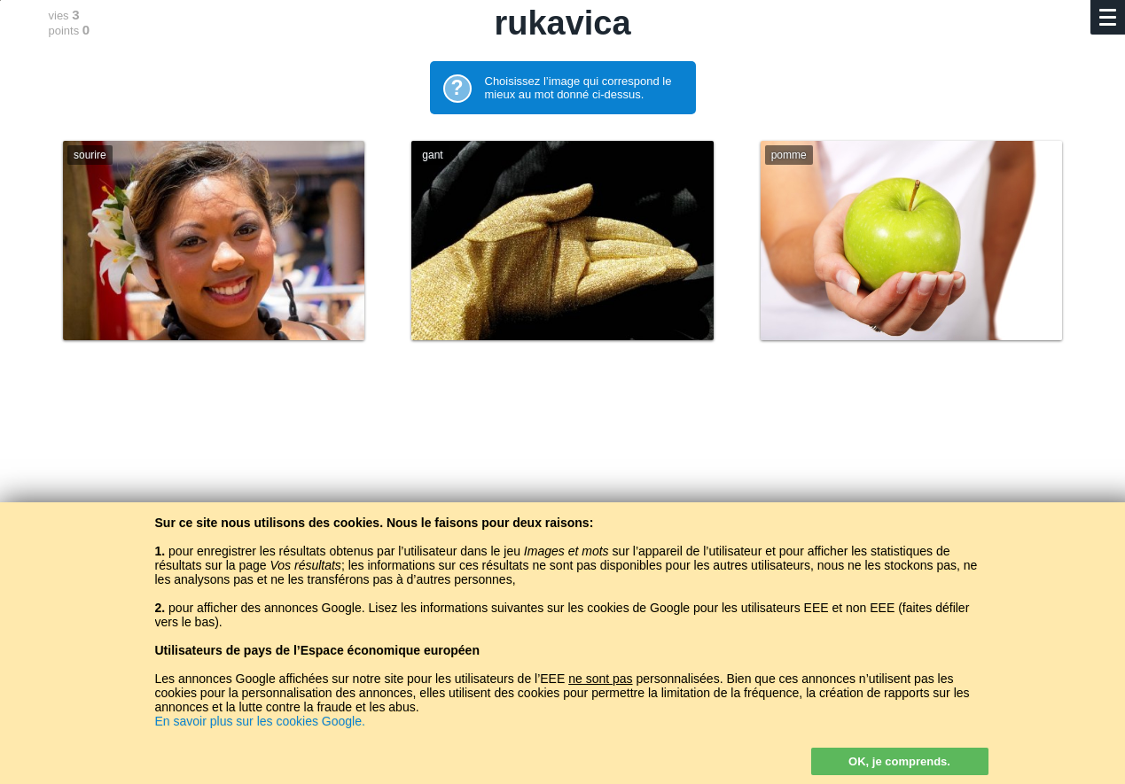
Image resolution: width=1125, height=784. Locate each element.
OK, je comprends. (899, 761)
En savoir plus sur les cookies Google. (260, 721)
